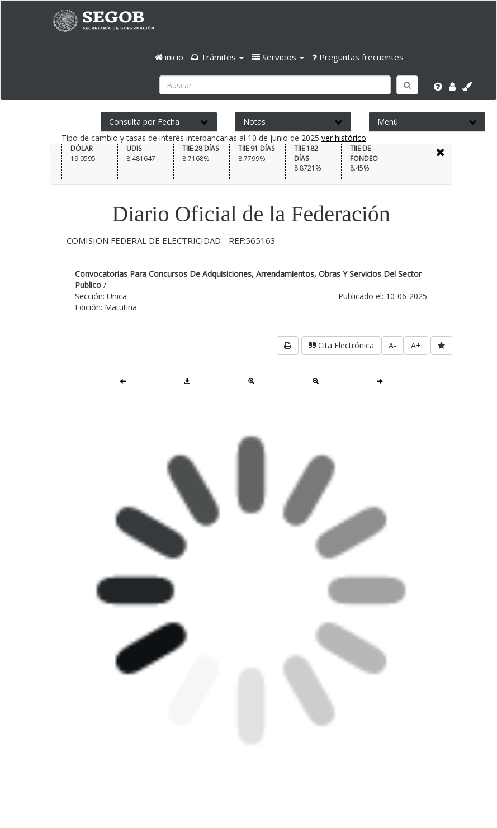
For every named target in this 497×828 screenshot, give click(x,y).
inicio (169, 57)
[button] (217, 57)
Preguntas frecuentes (358, 57)
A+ (416, 345)
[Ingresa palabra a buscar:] (275, 84)
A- (392, 345)
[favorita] (441, 345)
